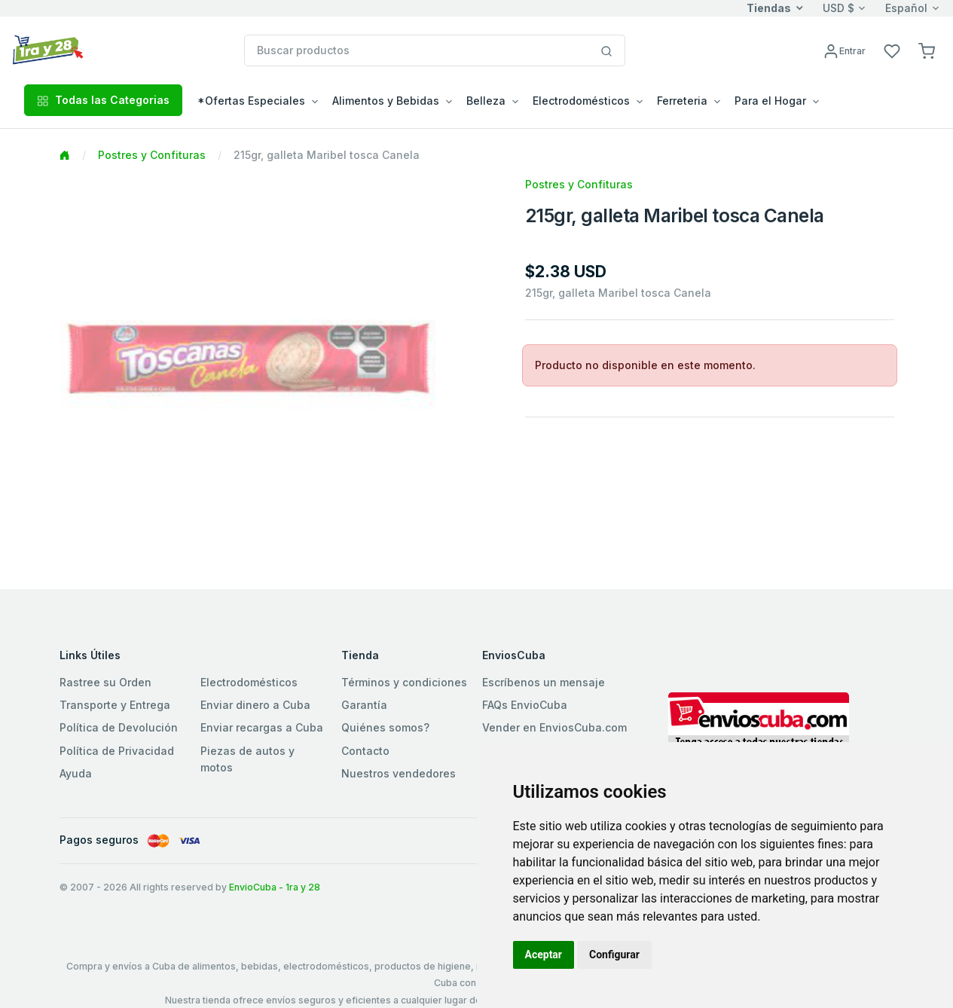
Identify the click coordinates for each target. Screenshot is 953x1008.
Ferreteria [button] (682, 100)
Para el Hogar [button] (770, 100)
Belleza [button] (486, 100)
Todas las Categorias (103, 99)
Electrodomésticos (249, 682)
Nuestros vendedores (398, 773)
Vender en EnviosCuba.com (554, 727)
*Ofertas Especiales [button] (251, 100)
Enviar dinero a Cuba (255, 704)
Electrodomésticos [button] (581, 100)
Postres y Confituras (152, 154)
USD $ (838, 8)
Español (906, 8)
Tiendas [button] (769, 8)
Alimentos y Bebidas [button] (385, 100)
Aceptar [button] (544, 954)
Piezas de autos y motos (247, 759)
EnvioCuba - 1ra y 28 (274, 887)
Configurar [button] (614, 954)
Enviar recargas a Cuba (261, 727)
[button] (926, 50)
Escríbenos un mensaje (543, 682)
